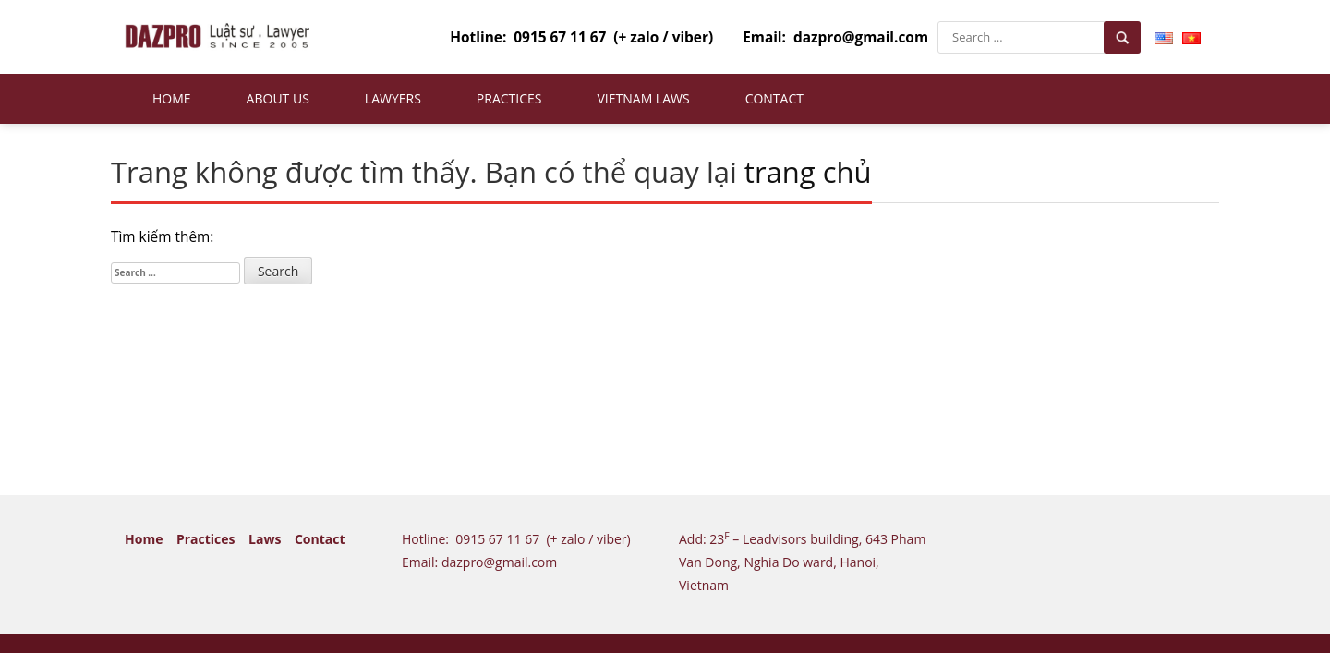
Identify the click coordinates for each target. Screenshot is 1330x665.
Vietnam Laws (643, 98)
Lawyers (393, 98)
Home (171, 98)
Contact (774, 98)
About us (278, 98)
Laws (264, 539)
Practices (509, 98)
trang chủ (808, 171)
